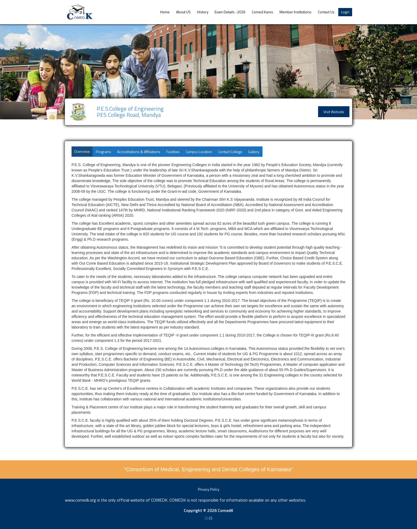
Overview (82, 151)
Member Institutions (295, 12)
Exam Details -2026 (230, 12)
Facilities (173, 151)
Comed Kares (262, 12)
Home (165, 12)
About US (183, 12)
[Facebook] (210, 518)
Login (345, 12)
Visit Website (333, 111)
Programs (103, 151)
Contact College (230, 151)
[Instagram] (207, 518)
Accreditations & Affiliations (138, 151)
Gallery (253, 151)
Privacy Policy (208, 489)
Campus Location (199, 151)
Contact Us (326, 12)
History (202, 12)
